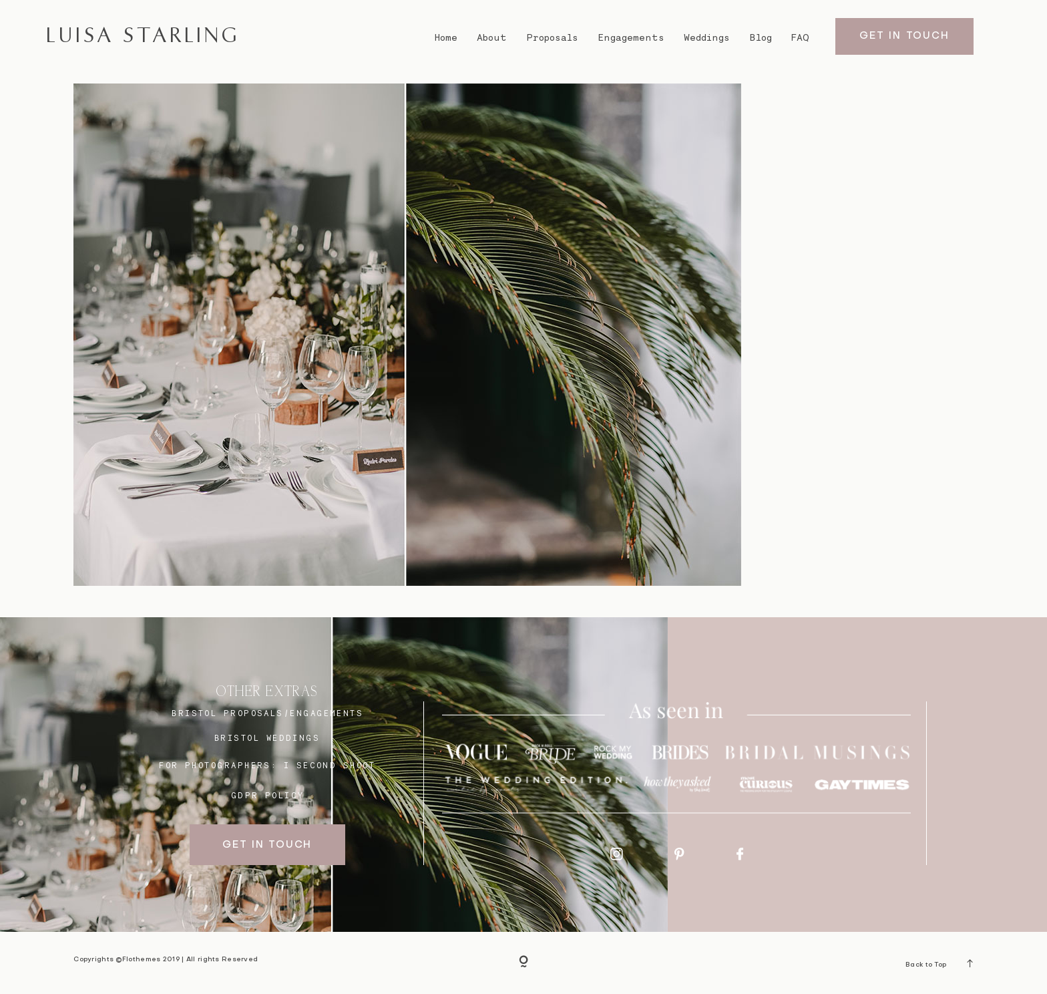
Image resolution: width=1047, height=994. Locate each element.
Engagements (631, 37)
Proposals (552, 37)
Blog (761, 37)
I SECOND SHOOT (329, 765)
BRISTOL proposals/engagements (267, 713)
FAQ (800, 37)
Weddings (707, 37)
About (492, 37)
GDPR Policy (267, 795)
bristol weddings (267, 738)
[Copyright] (523, 962)
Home (445, 37)
